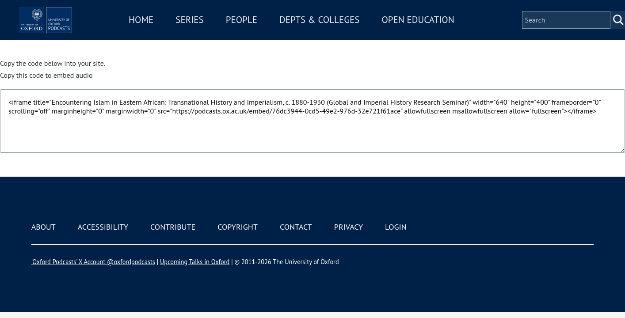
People (267, 32)
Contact (296, 227)
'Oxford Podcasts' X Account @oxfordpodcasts (93, 261)
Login (396, 227)
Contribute (172, 227)
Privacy (348, 227)
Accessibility (103, 227)
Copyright (237, 227)
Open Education (444, 32)
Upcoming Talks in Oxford (194, 261)
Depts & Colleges (346, 32)
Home (167, 32)
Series (216, 32)
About (43, 227)
